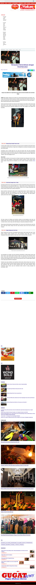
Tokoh (17, 544)
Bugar (3, 542)
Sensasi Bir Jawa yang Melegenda (4, 43)
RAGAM (32, 3)
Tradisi (21, 544)
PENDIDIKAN (21, 3)
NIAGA (6, 3)
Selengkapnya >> (4, 556)
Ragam (3, 544)
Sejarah (8, 544)
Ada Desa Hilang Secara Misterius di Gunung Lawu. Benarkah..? (17, 402)
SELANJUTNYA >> (18, 298)
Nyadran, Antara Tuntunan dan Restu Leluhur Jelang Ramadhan (17, 384)
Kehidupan (13, 542)
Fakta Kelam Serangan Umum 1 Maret (12, 182)
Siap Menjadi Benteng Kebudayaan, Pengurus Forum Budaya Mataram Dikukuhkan (15, 535)
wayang (34, 160)
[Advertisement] (18, 135)
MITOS (2, 1)
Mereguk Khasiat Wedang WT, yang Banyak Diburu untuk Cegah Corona (4, 36)
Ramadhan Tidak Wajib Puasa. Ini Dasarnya (4, 18)
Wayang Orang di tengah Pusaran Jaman (12, 143)
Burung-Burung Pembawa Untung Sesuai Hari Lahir (15, 388)
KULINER (28, 3)
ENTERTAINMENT (15, 3)
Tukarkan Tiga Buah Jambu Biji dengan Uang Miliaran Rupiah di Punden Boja (14, 465)
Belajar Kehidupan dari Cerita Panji (11, 230)
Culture (8, 542)
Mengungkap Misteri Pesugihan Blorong (7, 558)
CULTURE (9, 3)
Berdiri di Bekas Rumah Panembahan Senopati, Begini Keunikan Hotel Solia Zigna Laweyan (17, 488)
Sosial (12, 544)
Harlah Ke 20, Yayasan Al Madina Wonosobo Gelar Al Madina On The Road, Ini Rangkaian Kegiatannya (17, 417)
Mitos (23, 542)
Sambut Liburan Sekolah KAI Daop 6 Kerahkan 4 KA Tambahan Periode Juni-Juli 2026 (14, 412)
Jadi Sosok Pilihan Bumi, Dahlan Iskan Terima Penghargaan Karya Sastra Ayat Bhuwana (20, 397)
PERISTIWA (2, 3)
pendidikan (29, 542)
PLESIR (25, 3)
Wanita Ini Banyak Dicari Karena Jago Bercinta (14, 393)
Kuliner (19, 542)
